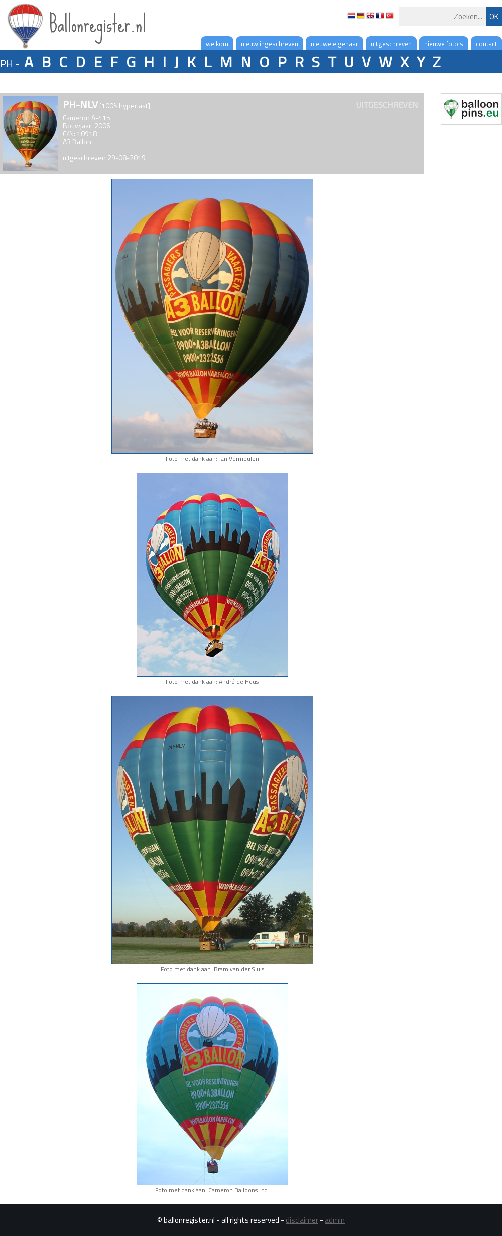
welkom (217, 44)
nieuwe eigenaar (334, 44)
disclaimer (302, 1220)
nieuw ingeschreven (269, 44)
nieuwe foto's (443, 44)
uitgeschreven (391, 44)
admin (335, 1220)
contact (486, 44)
